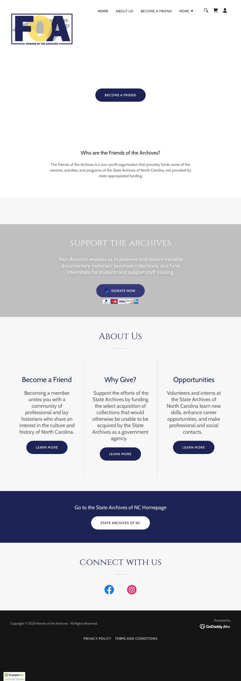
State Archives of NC (120, 523)
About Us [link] (124, 11)
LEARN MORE (47, 447)
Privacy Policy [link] (97, 638)
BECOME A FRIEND (121, 95)
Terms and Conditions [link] (136, 638)
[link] (41, 9)
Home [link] (103, 11)
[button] (186, 11)
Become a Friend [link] (156, 11)
